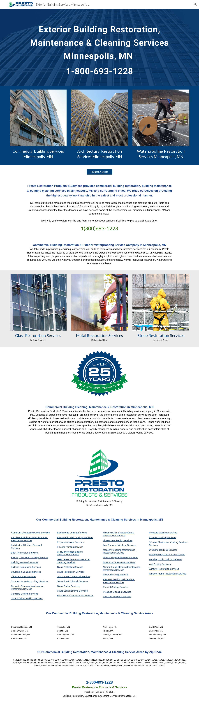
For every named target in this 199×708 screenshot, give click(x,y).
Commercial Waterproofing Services (29, 581)
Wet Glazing (155, 564)
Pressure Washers (112, 596)
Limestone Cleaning (113, 540)
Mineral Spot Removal (114, 562)
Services (128, 540)
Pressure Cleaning (113, 592)
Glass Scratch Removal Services (73, 576)
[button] (195, 4)
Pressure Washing (158, 532)
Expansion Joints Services (70, 542)
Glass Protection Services (70, 567)
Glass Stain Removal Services (72, 591)
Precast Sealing (111, 587)
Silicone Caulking (158, 537)
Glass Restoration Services (71, 572)
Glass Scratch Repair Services (72, 581)
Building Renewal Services (24, 562)
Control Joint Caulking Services (27, 598)
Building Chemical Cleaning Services (29, 557)
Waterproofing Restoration (162, 554)
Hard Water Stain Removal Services (75, 595)
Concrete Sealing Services (24, 594)
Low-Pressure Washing (115, 545)
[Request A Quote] (99, 171)
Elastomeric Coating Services (72, 532)
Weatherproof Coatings (161, 559)
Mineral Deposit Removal (116, 557)
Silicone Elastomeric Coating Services (168, 542)
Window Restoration (159, 569)
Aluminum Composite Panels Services (30, 532)
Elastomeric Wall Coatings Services (75, 537)
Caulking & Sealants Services (26, 572)
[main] (99, 47)
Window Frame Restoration (163, 573)
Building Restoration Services (26, 567)
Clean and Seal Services (23, 576)
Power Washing (111, 574)
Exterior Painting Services (70, 547)
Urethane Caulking (159, 550)
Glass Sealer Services (68, 586)
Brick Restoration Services (24, 552)
